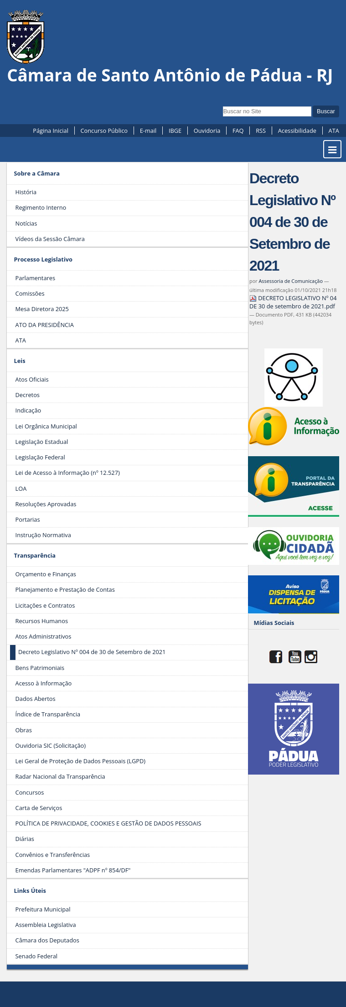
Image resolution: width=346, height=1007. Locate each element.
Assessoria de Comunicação (290, 280)
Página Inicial (50, 130)
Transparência (35, 555)
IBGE (175, 130)
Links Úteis (30, 890)
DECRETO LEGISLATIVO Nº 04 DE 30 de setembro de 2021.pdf (292, 302)
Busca (222, 105)
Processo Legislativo (43, 259)
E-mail (148, 130)
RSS (261, 130)
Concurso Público (104, 130)
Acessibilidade (297, 130)
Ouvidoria (207, 130)
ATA (334, 130)
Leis (20, 361)
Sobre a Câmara (37, 173)
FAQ (238, 130)
